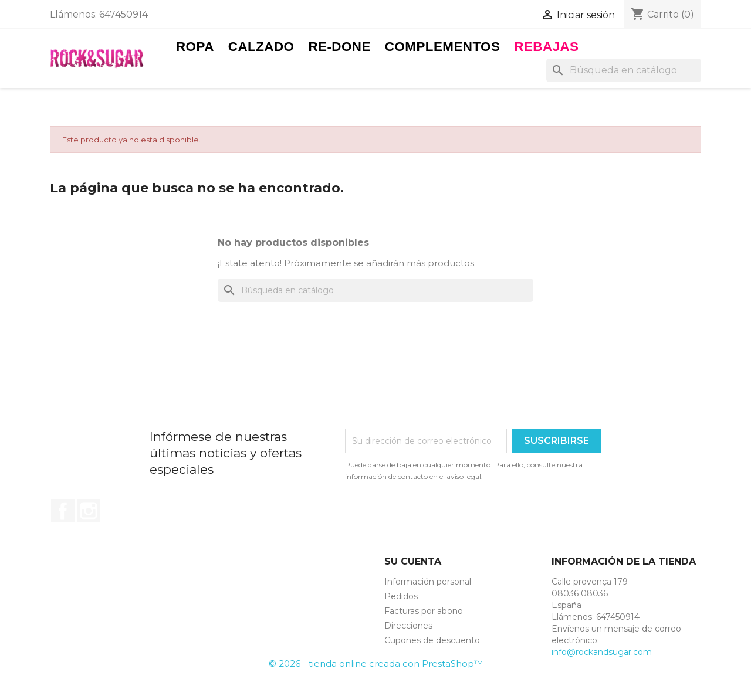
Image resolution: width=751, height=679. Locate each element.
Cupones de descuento (432, 640)
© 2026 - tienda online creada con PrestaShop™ (376, 663)
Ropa (195, 46)
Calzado (261, 46)
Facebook (63, 510)
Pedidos (401, 596)
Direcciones (408, 625)
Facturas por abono (423, 611)
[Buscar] (623, 70)
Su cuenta (412, 561)
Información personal (427, 581)
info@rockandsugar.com (602, 652)
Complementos (442, 46)
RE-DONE (339, 46)
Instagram (88, 510)
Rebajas (546, 46)
